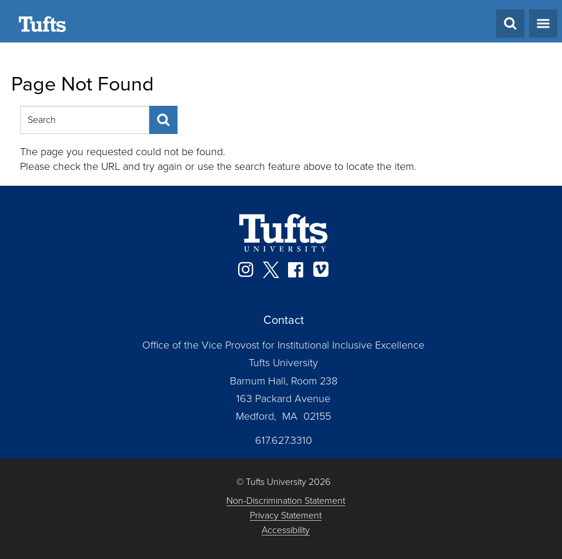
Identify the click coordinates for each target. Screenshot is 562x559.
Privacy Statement (286, 516)
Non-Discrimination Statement (285, 501)
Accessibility (286, 530)
